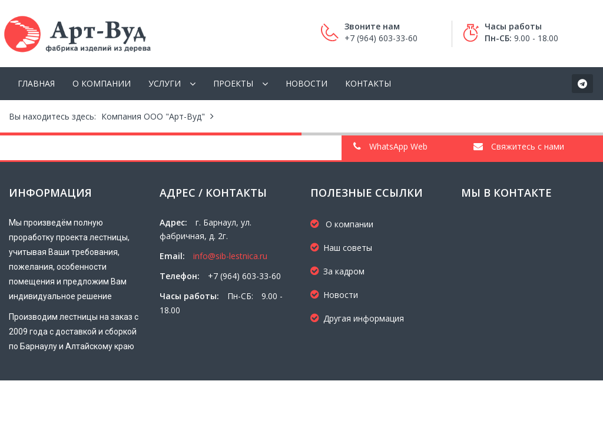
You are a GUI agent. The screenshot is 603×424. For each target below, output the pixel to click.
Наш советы (341, 247)
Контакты (368, 83)
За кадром (337, 271)
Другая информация (357, 318)
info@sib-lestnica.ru (230, 255)
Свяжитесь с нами (518, 146)
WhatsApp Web (390, 146)
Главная (36, 83)
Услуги (164, 83)
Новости (306, 83)
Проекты (233, 83)
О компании (101, 83)
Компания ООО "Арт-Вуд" (153, 116)
